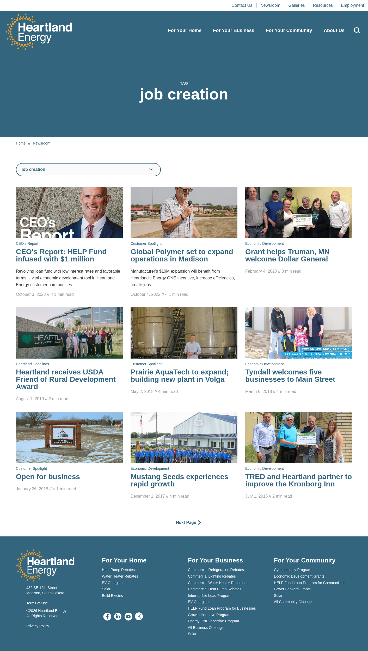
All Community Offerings (293, 602)
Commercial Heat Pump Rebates (214, 589)
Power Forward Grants (292, 589)
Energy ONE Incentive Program (213, 621)
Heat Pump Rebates (118, 570)
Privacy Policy (37, 626)
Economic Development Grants (299, 576)
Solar (106, 589)
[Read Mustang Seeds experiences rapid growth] (184, 456)
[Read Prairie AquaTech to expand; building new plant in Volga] (184, 351)
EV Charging (112, 583)
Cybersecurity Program (292, 570)
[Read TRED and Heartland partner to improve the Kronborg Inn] (298, 456)
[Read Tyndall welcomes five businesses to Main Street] (298, 351)
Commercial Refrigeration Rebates (216, 570)
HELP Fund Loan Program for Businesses (222, 608)
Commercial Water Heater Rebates (216, 583)
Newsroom (270, 5)
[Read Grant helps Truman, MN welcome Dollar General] (298, 231)
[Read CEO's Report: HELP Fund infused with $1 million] (69, 242)
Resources (323, 5)
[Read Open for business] (69, 452)
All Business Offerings (206, 627)
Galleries (296, 5)
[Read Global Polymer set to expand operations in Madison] (184, 242)
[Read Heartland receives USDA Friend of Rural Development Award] (69, 354)
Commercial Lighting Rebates (212, 576)
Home (21, 143)
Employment (352, 5)
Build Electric (112, 595)
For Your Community (289, 30)
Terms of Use (37, 603)
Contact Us (242, 5)
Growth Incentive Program (209, 615)
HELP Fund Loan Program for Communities (309, 583)
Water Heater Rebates (120, 576)
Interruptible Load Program (209, 595)
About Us (334, 30)
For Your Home (184, 30)
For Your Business (233, 30)
